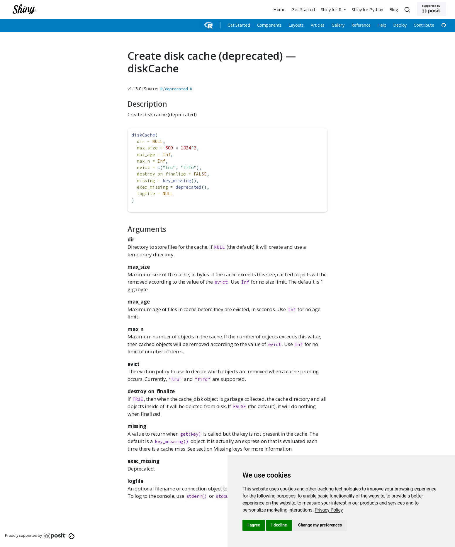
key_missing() (171, 441)
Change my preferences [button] (320, 525)
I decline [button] (279, 525)
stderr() (196, 496)
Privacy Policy (329, 510)
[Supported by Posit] (431, 9)
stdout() (226, 496)
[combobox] (408, 9)
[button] (333, 9)
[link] (329, 510)
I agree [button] (253, 525)
